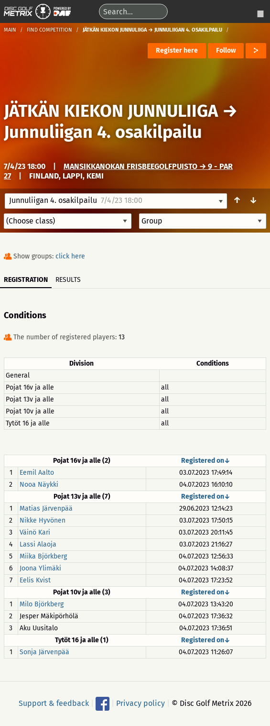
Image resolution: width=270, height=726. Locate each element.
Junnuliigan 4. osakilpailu (103, 132)
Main (10, 30)
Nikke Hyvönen (42, 520)
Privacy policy (140, 702)
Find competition (49, 30)
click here (70, 256)
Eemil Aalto (37, 473)
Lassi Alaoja (38, 544)
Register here (177, 50)
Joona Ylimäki (40, 568)
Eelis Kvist (35, 580)
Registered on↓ (205, 461)
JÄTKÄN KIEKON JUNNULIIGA (111, 111)
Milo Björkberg (42, 604)
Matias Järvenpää (46, 508)
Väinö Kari (35, 532)
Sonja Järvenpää (44, 652)
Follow (226, 50)
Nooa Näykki (39, 484)
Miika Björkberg (43, 556)
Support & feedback (54, 702)
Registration (26, 280)
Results (68, 280)
